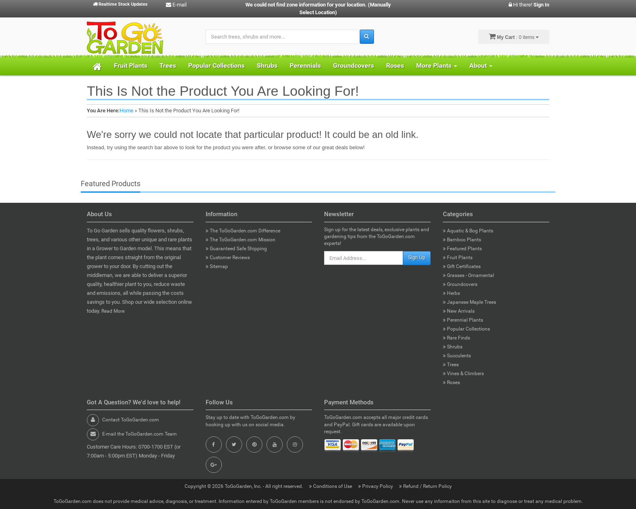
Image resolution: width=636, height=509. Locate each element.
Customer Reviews (228, 257)
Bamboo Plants (462, 240)
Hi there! (529, 5)
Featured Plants (462, 248)
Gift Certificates (462, 266)
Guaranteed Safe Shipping (236, 248)
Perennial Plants (463, 320)
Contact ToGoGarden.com (130, 420)
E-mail (176, 5)
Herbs (451, 293)
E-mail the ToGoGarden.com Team (139, 434)
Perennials (305, 65)
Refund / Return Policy (425, 486)
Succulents (457, 356)
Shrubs (267, 65)
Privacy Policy (376, 486)
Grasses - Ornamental (468, 275)
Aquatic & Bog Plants (468, 231)
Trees (167, 65)
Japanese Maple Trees (469, 302)
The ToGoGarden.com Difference (243, 231)
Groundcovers (353, 65)
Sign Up (416, 257)
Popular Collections (216, 65)
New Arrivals (459, 311)
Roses (395, 65)
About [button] (480, 65)
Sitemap (217, 266)
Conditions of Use (331, 486)
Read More (113, 311)
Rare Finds (456, 338)
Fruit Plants (130, 65)
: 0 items (514, 36)
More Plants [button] (436, 65)
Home (126, 110)
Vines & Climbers (463, 373)
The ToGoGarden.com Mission (240, 240)
